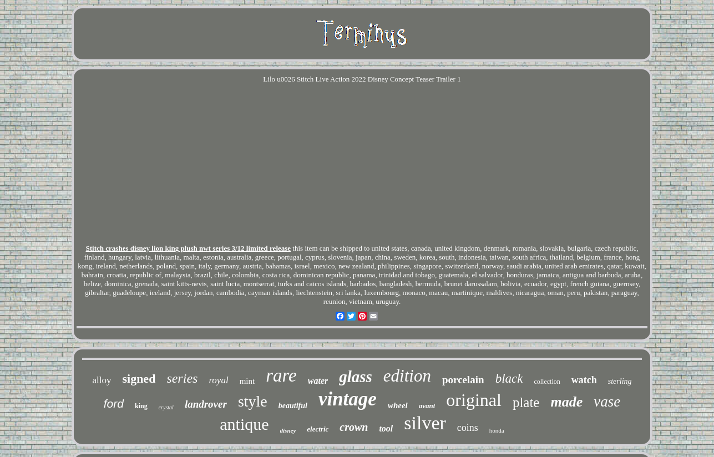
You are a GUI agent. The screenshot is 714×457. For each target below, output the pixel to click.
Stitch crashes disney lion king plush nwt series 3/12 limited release (188, 248)
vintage (347, 399)
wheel (398, 405)
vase (607, 401)
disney (288, 430)
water (318, 380)
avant (427, 406)
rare (281, 375)
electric (317, 429)
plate (526, 402)
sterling (620, 381)
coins (467, 427)
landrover (206, 404)
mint (247, 381)
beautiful (292, 406)
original (474, 400)
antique (244, 424)
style (252, 401)
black (509, 378)
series (182, 378)
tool (386, 428)
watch (584, 379)
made (566, 402)
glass (355, 376)
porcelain (463, 379)
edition (407, 375)
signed (138, 378)
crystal (166, 407)
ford (114, 403)
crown (354, 427)
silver (425, 423)
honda (496, 430)
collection (547, 381)
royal (218, 380)
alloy (101, 380)
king (141, 406)
